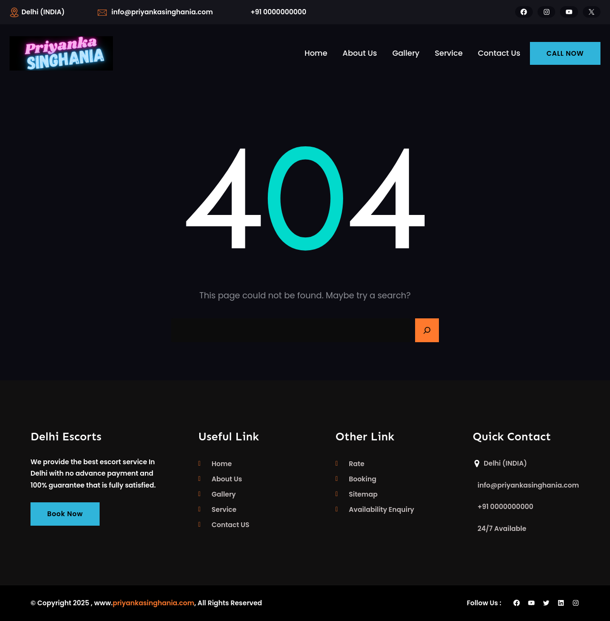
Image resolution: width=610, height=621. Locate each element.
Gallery (224, 494)
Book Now (65, 514)
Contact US (230, 524)
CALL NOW (565, 53)
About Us (227, 479)
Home (222, 463)
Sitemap (363, 494)
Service (224, 509)
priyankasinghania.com (153, 603)
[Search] (427, 330)
